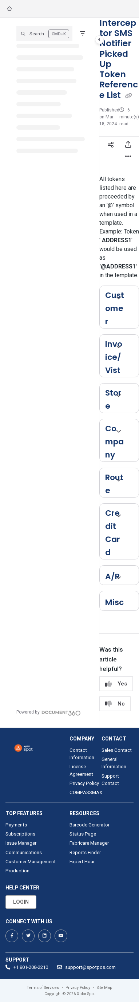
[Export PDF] (128, 145)
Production (17, 870)
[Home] (9, 8)
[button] (44, 33)
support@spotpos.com (86, 967)
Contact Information (82, 753)
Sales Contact (117, 750)
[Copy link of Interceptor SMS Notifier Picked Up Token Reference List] (129, 95)
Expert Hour (82, 861)
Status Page (83, 834)
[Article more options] (128, 157)
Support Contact (110, 779)
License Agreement (81, 770)
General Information (114, 763)
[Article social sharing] (110, 145)
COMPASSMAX (86, 792)
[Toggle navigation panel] (99, 39)
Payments (16, 825)
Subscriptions (20, 834)
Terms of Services (43, 987)
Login (21, 902)
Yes (116, 683)
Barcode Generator (90, 825)
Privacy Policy (84, 783)
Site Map (104, 987)
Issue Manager (20, 843)
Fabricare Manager (89, 843)
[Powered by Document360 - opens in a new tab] (48, 712)
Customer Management (30, 861)
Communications (23, 852)
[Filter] (82, 33)
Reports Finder (85, 852)
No (115, 703)
